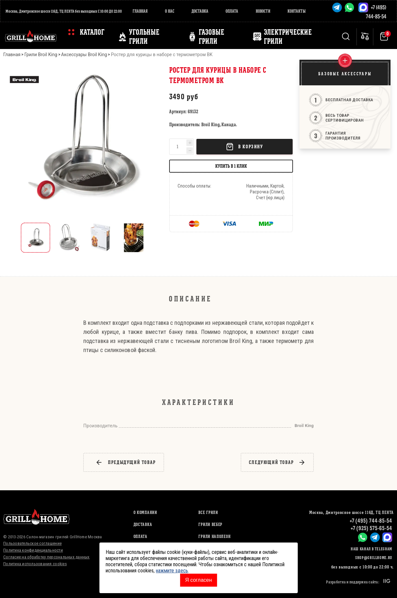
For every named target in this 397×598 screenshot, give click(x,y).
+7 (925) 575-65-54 (371, 528)
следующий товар (277, 462)
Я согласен (198, 580)
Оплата (232, 11)
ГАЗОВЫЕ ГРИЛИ (211, 36)
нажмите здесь (172, 570)
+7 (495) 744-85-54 (371, 521)
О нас (169, 11)
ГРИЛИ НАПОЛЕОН (214, 536)
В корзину (244, 147)
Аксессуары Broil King (84, 54)
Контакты (296, 11)
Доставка (200, 11)
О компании (145, 512)
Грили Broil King (40, 54)
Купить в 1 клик (231, 166)
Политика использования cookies (35, 563)
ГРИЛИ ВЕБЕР (210, 524)
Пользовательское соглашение (32, 543)
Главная (140, 11)
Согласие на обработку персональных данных (46, 557)
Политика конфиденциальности (33, 550)
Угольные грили (144, 36)
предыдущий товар (125, 462)
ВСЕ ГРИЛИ (208, 512)
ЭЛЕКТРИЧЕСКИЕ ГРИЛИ (288, 36)
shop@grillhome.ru (373, 557)
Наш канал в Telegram (371, 549)
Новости (263, 11)
